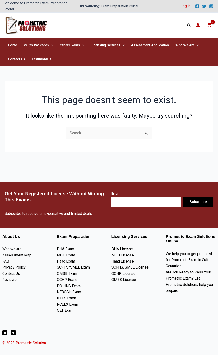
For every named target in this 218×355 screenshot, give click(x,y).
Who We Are (187, 45)
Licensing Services (108, 45)
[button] (189, 25)
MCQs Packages (38, 45)
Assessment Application (150, 45)
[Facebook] (197, 6)
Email (115, 193)
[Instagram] (211, 6)
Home (12, 45)
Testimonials (42, 59)
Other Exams (72, 45)
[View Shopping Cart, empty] (209, 25)
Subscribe (198, 202)
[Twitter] (204, 6)
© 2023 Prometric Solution (24, 343)
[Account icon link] (198, 25)
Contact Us (16, 59)
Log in (185, 6)
